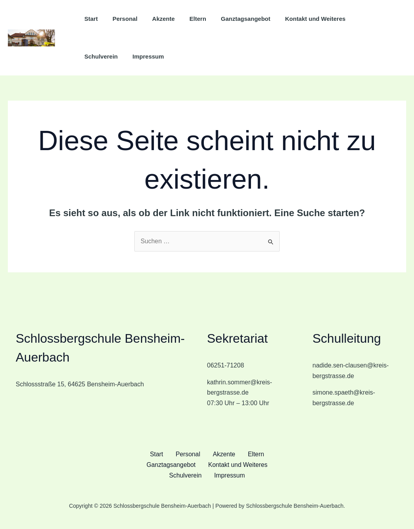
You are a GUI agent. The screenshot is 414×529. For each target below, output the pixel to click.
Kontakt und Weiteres (299, 18)
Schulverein (357, 18)
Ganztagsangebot (232, 18)
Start (89, 18)
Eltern (187, 18)
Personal (120, 18)
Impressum (98, 56)
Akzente (156, 18)
